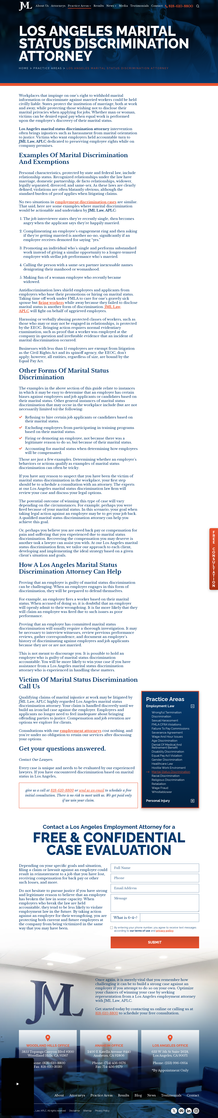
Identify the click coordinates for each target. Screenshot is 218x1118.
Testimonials (139, 5)
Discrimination (161, 716)
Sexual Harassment (165, 720)
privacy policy (165, 930)
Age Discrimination (164, 740)
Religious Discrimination (168, 779)
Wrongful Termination (167, 712)
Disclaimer (74, 1110)
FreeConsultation (213, 559)
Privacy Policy (102, 1110)
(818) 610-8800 (53, 1063)
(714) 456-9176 (115, 1063)
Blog (138, 1095)
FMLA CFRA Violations (166, 724)
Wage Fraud (160, 787)
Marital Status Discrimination (171, 771)
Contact (157, 5)
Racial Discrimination (166, 775)
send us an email (91, 790)
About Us (42, 5)
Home (24, 68)
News (110, 5)
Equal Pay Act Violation (167, 755)
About (59, 1095)
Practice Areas (78, 5)
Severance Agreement (167, 732)
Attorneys (58, 5)
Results (99, 5)
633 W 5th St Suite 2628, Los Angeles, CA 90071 (170, 1054)
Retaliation (159, 783)
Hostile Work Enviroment (169, 767)
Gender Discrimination (167, 759)
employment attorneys (80, 731)
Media (123, 5)
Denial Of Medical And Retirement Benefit (167, 746)
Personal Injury (158, 801)
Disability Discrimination (168, 751)
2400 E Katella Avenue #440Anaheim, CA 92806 (109, 1054)
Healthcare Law (162, 763)
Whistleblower (162, 791)
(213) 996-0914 (176, 1063)
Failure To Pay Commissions (170, 728)
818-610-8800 (179, 6)
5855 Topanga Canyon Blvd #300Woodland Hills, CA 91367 (48, 1054)
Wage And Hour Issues (167, 736)
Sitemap (87, 1110)
